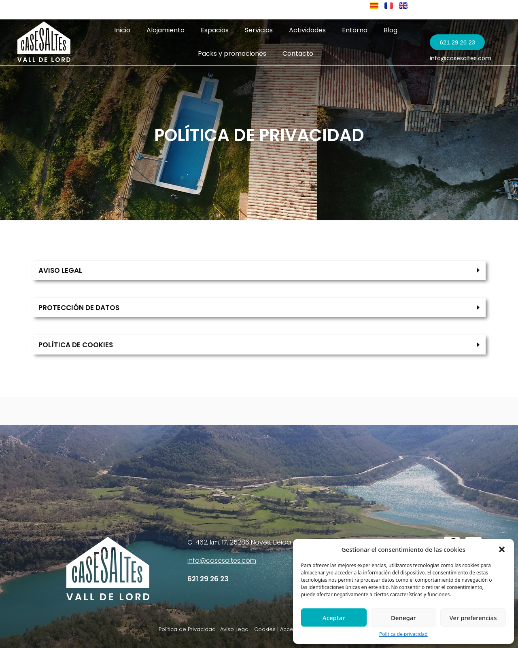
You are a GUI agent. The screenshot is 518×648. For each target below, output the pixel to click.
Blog (390, 30)
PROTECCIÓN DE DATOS (78, 307)
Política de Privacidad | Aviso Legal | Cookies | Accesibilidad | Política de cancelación (270, 629)
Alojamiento (165, 30)
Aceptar (334, 618)
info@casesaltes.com (460, 58)
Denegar (403, 618)
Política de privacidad (403, 634)
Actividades (307, 30)
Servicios (259, 30)
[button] (502, 549)
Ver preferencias (473, 618)
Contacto (297, 53)
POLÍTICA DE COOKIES (75, 345)
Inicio (122, 30)
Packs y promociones (232, 53)
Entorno (354, 30)
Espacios (215, 30)
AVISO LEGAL (60, 270)
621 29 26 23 (208, 579)
